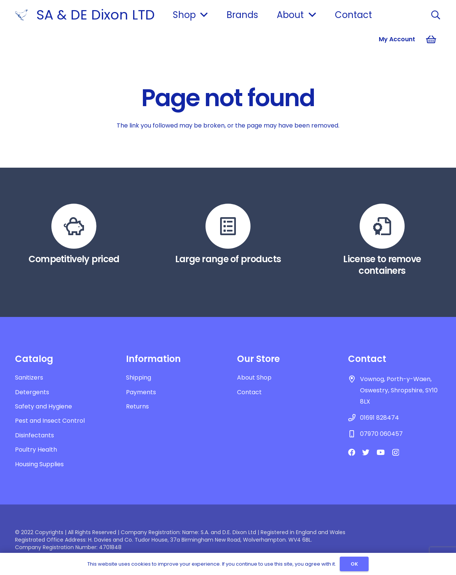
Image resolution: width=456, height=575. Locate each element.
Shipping (138, 377)
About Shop (254, 377)
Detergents (32, 392)
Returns (137, 406)
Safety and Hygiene (43, 406)
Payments (141, 392)
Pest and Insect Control (50, 420)
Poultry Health (36, 449)
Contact (249, 392)
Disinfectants (34, 435)
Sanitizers (29, 377)
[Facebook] (351, 452)
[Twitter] (365, 452)
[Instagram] (395, 452)
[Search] (436, 15)
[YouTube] (380, 452)
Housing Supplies (39, 464)
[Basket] (431, 39)
